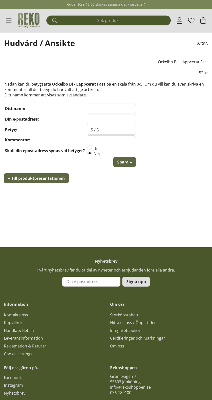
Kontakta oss (16, 315)
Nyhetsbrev (14, 393)
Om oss (117, 346)
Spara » (124, 162)
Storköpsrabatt (124, 315)
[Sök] (108, 20)
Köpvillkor (13, 322)
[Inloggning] (179, 20)
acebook (14, 377)
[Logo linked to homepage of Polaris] (29, 20)
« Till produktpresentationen (36, 178)
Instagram (13, 385)
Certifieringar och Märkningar (137, 338)
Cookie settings (18, 354)
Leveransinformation (23, 338)
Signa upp (136, 281)
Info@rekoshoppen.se (130, 387)
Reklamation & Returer (25, 346)
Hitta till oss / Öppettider (133, 322)
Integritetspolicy (125, 330)
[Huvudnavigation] (9, 20)
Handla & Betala (19, 330)
